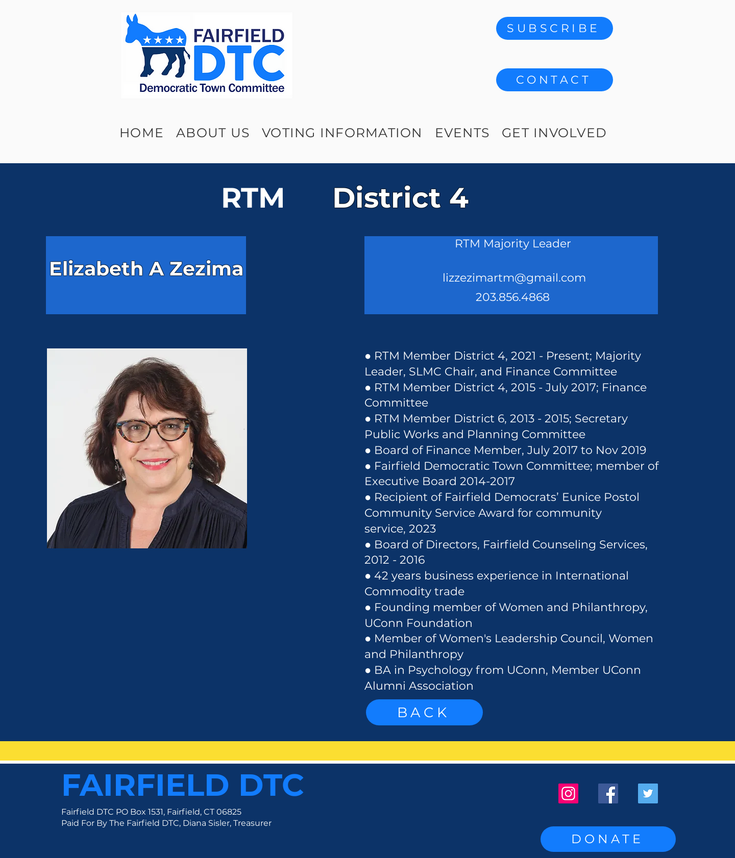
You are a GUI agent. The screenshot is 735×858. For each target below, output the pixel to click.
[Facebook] (608, 793)
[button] (554, 79)
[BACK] (424, 712)
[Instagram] (568, 793)
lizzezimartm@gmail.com (514, 278)
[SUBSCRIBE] (554, 28)
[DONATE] (608, 839)
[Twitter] (648, 793)
